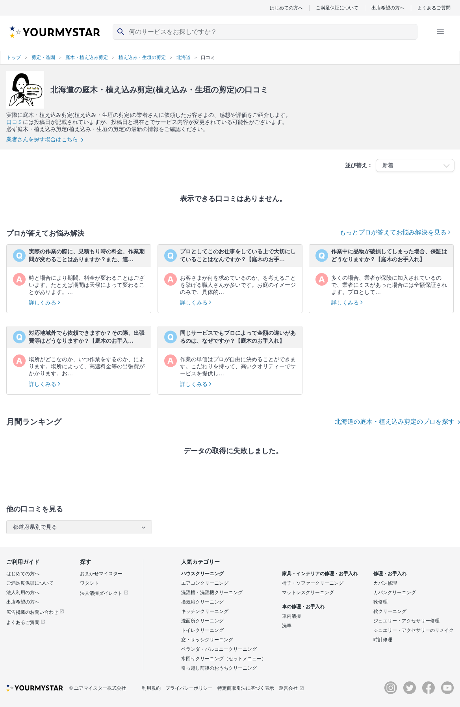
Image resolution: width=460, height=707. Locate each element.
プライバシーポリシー (189, 688)
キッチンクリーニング (204, 611)
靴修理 (380, 602)
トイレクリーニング (202, 630)
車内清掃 (291, 616)
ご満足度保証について (30, 583)
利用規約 (151, 688)
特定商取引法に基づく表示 (245, 688)
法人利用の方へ (22, 592)
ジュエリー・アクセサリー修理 (406, 621)
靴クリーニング (389, 611)
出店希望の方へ (387, 7)
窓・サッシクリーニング (207, 639)
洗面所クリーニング (202, 621)
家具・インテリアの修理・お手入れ (320, 573)
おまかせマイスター (101, 573)
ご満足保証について (337, 7)
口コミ (14, 122)
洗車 (286, 625)
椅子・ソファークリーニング (312, 583)
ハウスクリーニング (202, 573)
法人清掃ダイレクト (104, 593)
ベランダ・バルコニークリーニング (219, 649)
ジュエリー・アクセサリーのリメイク (413, 630)
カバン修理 (385, 583)
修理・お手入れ (389, 573)
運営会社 (291, 688)
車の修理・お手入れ (303, 606)
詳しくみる (44, 303)
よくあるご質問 (434, 7)
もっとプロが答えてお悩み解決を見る (395, 232)
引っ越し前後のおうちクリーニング (219, 668)
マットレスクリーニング (308, 592)
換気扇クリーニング (202, 602)
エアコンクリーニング (204, 583)
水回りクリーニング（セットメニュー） (223, 658)
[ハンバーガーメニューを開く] (440, 31)
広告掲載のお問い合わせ (35, 612)
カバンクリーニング (394, 592)
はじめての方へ (286, 7)
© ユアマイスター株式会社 (97, 688)
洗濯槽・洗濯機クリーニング (212, 592)
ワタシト (89, 583)
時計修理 (382, 639)
